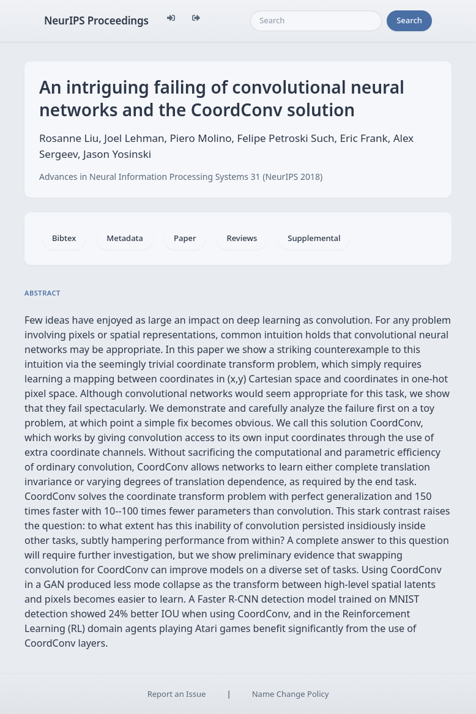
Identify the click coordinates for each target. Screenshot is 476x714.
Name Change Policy (290, 693)
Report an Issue (176, 693)
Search (409, 20)
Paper (185, 238)
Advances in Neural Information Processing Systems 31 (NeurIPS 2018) (180, 176)
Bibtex (64, 238)
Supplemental (314, 238)
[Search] (316, 20)
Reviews (241, 238)
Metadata (124, 238)
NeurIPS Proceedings (96, 20)
